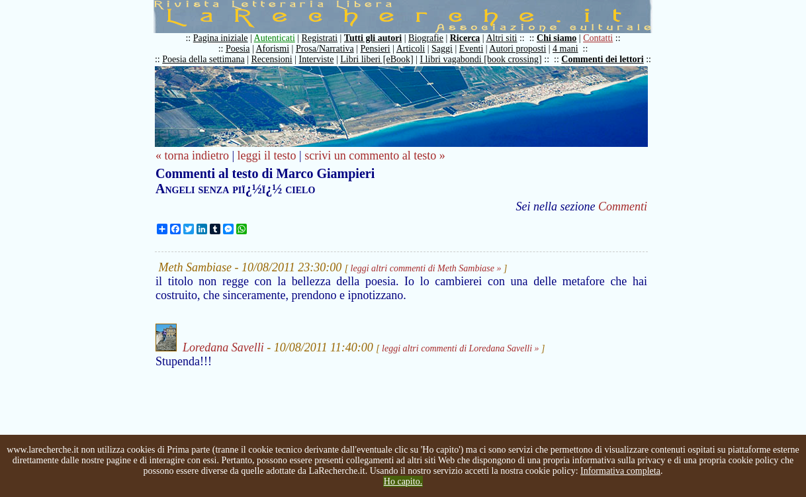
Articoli (410, 49)
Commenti (622, 206)
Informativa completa (620, 471)
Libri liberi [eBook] (376, 59)
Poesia (238, 49)
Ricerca (465, 38)
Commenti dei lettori (602, 59)
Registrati (319, 38)
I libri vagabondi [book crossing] (480, 59)
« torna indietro (192, 155)
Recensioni (271, 59)
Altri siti (501, 38)
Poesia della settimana (203, 59)
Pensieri (375, 49)
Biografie (425, 38)
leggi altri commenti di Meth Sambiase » (426, 268)
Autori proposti (517, 49)
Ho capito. (403, 481)
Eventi (471, 49)
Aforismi (273, 49)
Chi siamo (556, 38)
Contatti (598, 38)
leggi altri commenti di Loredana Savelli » (460, 348)
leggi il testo (267, 155)
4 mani (565, 49)
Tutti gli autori (373, 38)
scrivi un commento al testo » (374, 155)
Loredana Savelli (223, 347)
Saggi (442, 49)
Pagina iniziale (220, 38)
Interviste (316, 59)
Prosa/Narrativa (325, 49)
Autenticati (274, 38)
